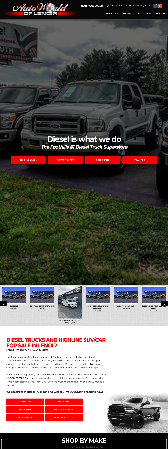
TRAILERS (140, 160)
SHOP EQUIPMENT (63, 409)
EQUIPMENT (102, 160)
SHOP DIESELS (25, 402)
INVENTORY (112, 14)
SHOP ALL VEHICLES (63, 417)
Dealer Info (143, 14)
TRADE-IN (160, 14)
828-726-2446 (92, 6)
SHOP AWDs (25, 409)
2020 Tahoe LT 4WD (126, 306)
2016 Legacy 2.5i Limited (70, 320)
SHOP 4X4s (63, 402)
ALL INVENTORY (28, 160)
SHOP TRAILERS (25, 417)
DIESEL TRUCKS (65, 160)
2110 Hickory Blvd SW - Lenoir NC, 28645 (128, 5)
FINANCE (127, 14)
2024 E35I (14, 306)
